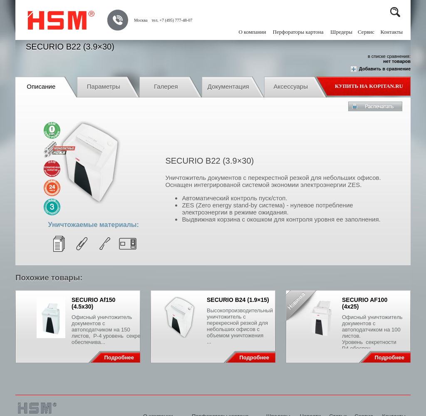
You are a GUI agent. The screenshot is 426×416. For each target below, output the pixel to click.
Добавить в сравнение (380, 69)
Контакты (391, 32)
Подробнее (119, 357)
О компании (252, 32)
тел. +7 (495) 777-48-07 (171, 20)
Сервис (366, 32)
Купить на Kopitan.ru (369, 86)
